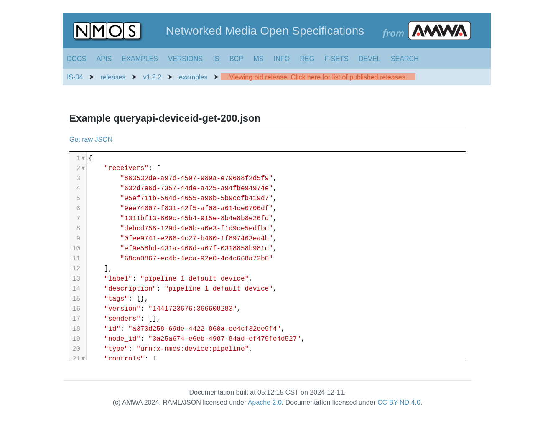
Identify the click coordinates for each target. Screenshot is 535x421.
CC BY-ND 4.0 (398, 402)
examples (193, 77)
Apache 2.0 (265, 402)
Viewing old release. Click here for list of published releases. (318, 77)
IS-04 (75, 77)
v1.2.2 (152, 77)
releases (112, 77)
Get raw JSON (90, 139)
